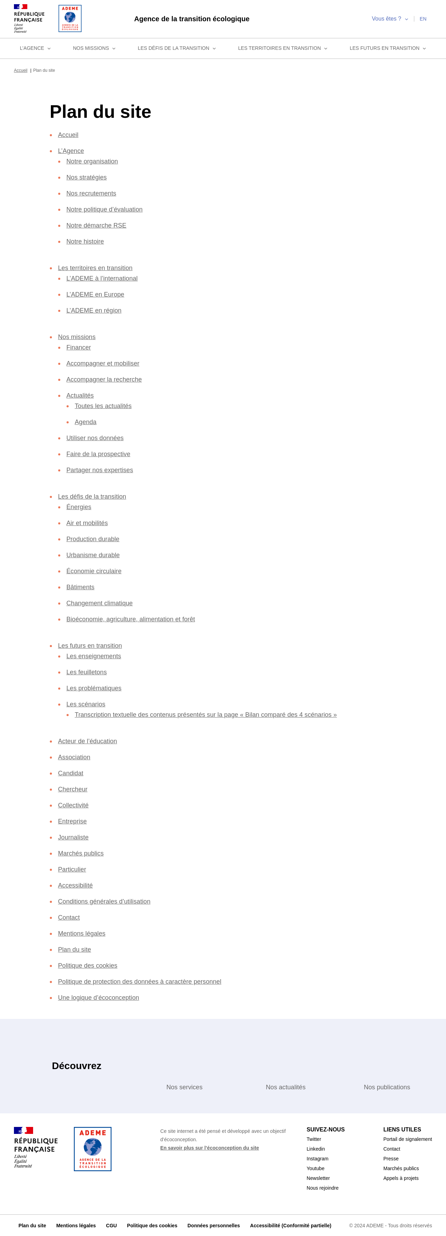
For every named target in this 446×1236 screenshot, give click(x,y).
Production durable (96, 538)
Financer (79, 346)
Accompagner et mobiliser (107, 362)
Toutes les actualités (106, 405)
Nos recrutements (94, 192)
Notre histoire (88, 240)
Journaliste (74, 836)
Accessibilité (77, 884)
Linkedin (317, 1148)
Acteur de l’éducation (91, 740)
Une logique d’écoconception (103, 996)
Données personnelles (211, 1224)
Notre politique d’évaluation (110, 208)
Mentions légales (83, 932)
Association (76, 756)
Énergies (79, 506)
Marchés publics (82, 852)
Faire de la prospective (101, 453)
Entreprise (73, 820)
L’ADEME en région (95, 309)
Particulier (73, 868)
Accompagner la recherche (107, 378)
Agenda (86, 421)
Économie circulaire (96, 570)
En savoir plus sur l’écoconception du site (209, 1147)
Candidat (72, 772)
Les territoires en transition (284, 47)
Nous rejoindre (325, 1187)
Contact (71, 916)
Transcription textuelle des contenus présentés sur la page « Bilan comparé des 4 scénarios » (215, 713)
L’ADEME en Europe (96, 293)
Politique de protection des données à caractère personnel (147, 980)
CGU (110, 1224)
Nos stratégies (88, 176)
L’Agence (35, 47)
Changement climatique (103, 602)
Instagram (319, 1157)
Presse (385, 1157)
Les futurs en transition (388, 47)
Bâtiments (82, 586)
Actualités (82, 394)
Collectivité (76, 804)
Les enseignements (95, 655)
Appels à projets (397, 1177)
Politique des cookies (90, 964)
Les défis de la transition (178, 47)
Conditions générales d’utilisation (109, 900)
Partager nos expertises (102, 469)
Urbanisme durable (95, 554)
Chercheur (74, 788)
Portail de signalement (405, 1138)
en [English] (423, 18)
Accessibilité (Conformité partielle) (289, 1224)
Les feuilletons (88, 671)
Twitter (315, 1138)
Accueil (21, 69)
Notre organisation (95, 160)
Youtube (316, 1167)
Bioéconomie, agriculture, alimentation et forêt (139, 618)
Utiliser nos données (97, 437)
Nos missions (95, 47)
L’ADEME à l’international (105, 277)
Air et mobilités (90, 522)
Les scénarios (86, 703)
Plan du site (75, 948)
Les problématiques (96, 687)
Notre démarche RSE (98, 224)
